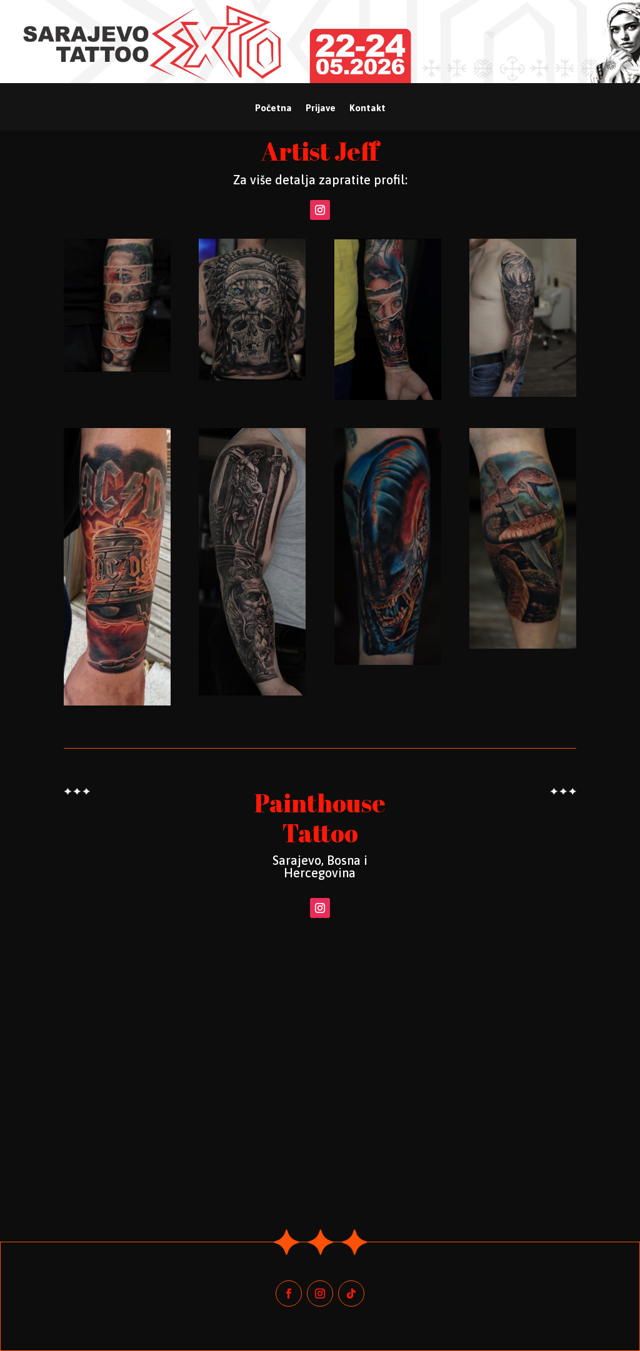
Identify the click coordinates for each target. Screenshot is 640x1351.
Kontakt (367, 108)
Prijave (321, 108)
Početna (273, 108)
